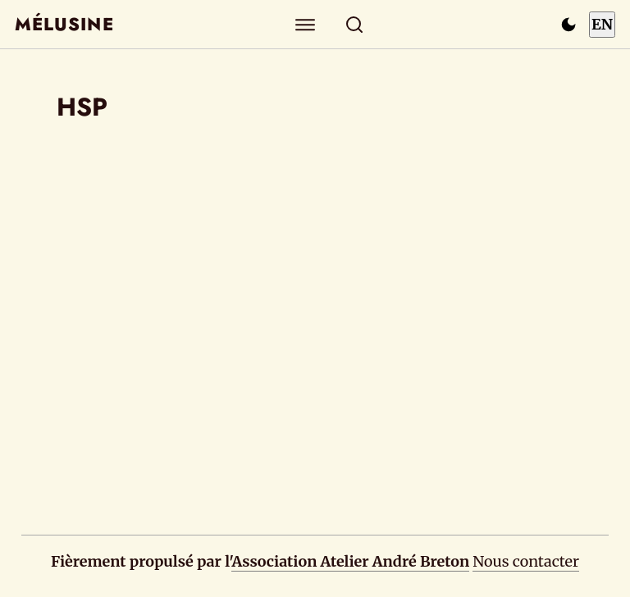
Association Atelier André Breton (350, 561)
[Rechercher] (354, 24)
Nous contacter (525, 561)
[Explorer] (305, 24)
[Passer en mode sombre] (568, 24)
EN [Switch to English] (602, 24)
